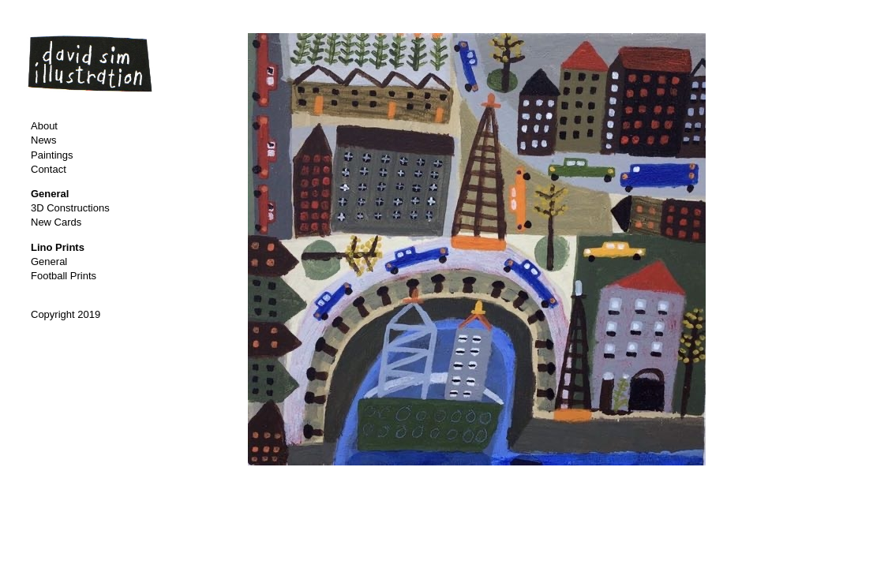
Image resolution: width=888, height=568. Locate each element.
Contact (48, 169)
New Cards (56, 222)
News (44, 140)
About (44, 126)
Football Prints (63, 276)
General (49, 261)
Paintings (52, 155)
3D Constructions (70, 208)
